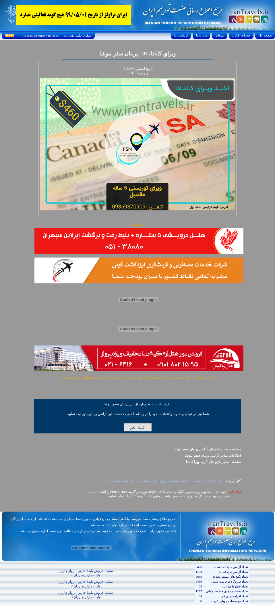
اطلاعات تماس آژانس (213, 456)
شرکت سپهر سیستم (131, 531)
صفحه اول (265, 35)
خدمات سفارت (178, 481)
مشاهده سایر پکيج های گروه (213, 462)
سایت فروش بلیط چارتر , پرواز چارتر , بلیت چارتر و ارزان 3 (85, 595)
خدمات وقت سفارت (207, 481)
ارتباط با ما (181, 35)
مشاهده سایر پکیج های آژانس (207, 449)
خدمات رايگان (241, 35)
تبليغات (219, 35)
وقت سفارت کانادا (144, 481)
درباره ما (201, 35)
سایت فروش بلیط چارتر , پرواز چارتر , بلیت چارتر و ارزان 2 (85, 584)
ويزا (163, 481)
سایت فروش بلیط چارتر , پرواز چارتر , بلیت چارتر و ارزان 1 (85, 573)
